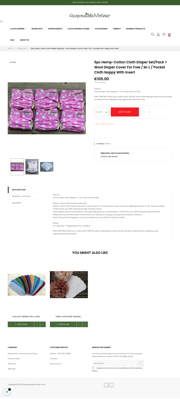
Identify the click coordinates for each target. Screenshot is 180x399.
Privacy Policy (14, 360)
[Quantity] (101, 112)
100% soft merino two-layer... (27, 317)
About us (12, 365)
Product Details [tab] (21, 196)
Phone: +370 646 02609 (60, 354)
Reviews (16, 203)
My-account (55, 365)
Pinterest (107, 138)
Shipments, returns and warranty (23, 354)
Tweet (102, 138)
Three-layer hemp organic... (68, 317)
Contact (53, 360)
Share (96, 138)
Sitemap (11, 370)
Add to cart (125, 112)
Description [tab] (19, 189)
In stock (100, 143)
